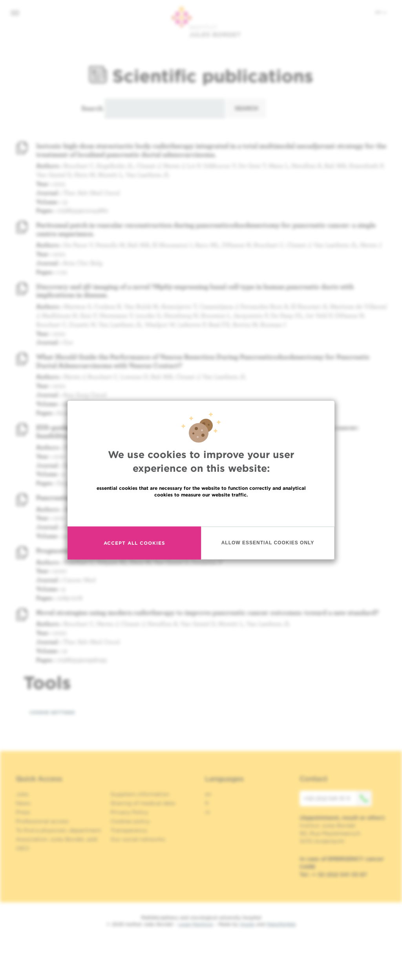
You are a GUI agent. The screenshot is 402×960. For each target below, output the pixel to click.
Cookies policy (130, 821)
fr (207, 803)
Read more (201, 512)
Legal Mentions (195, 924)
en (380, 12)
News (23, 803)
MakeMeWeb (281, 924)
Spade (247, 924)
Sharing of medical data (142, 803)
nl (207, 812)
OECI (22, 848)
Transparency (128, 830)
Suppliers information (140, 794)
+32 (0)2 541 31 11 (337, 798)
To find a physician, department (58, 830)
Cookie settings (52, 712)
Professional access (42, 821)
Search (92, 108)
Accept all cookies (134, 544)
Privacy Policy (129, 812)
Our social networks (137, 839)
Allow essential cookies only (267, 544)
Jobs (22, 794)
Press (23, 812)
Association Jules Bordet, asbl (57, 839)
